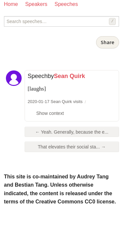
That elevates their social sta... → (72, 146)
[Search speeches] (61, 21)
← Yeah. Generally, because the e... (71, 132)
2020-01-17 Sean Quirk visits (55, 101)
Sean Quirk (69, 76)
